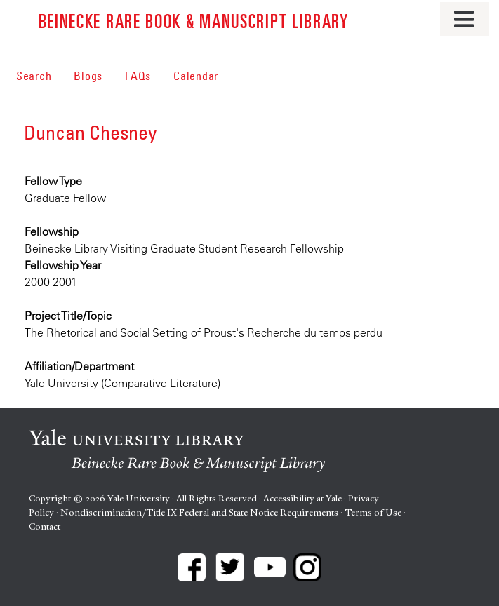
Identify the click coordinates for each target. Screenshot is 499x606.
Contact (44, 526)
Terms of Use (373, 512)
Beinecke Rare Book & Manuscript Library (194, 20)
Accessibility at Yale (302, 498)
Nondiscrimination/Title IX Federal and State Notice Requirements (199, 512)
